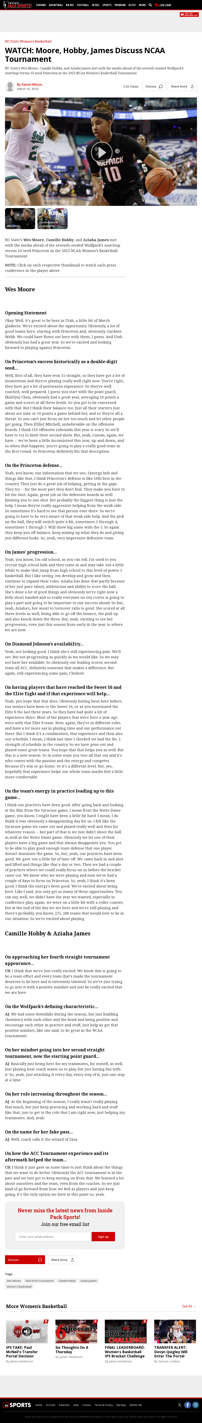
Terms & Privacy (104, 1405)
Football (83, 5)
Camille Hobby (67, 1281)
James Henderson (21, 1361)
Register (173, 14)
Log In (162, 14)
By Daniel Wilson (29, 84)
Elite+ (132, 5)
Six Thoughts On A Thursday (71, 1349)
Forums (41, 5)
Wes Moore (14, 1281)
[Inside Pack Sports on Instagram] (195, 1405)
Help (76, 1405)
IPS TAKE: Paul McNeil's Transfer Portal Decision (22, 1351)
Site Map (121, 1405)
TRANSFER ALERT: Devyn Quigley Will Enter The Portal (170, 1351)
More (142, 5)
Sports (107, 5)
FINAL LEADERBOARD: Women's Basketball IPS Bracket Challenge (125, 1351)
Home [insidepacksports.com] (38, 1405)
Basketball (56, 5)
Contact (86, 1405)
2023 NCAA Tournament (39, 1281)
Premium (120, 5)
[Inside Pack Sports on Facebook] (187, 1405)
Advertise (64, 1405)
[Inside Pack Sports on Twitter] (179, 1405)
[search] (151, 5)
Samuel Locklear (169, 1361)
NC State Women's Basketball (28, 41)
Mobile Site (136, 1405)
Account (50, 1405)
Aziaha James (88, 1281)
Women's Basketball (19, 1286)
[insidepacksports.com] (18, 5)
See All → (189, 1306)
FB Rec (95, 5)
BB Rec (70, 5)
